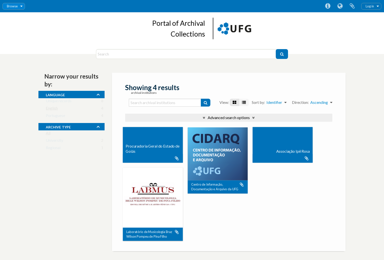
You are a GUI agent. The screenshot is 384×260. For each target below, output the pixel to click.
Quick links (328, 6)
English (52, 109)
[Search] (186, 54)
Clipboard (352, 6)
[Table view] (244, 102)
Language (340, 6)
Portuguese (55, 116)
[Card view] (234, 102)
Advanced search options (229, 117)
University (54, 141)
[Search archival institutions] (165, 103)
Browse (12, 6)
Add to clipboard (176, 158)
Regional (53, 148)
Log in (370, 6)
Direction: (300, 102)
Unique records (59, 101)
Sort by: (258, 102)
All (48, 134)
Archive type (58, 126)
